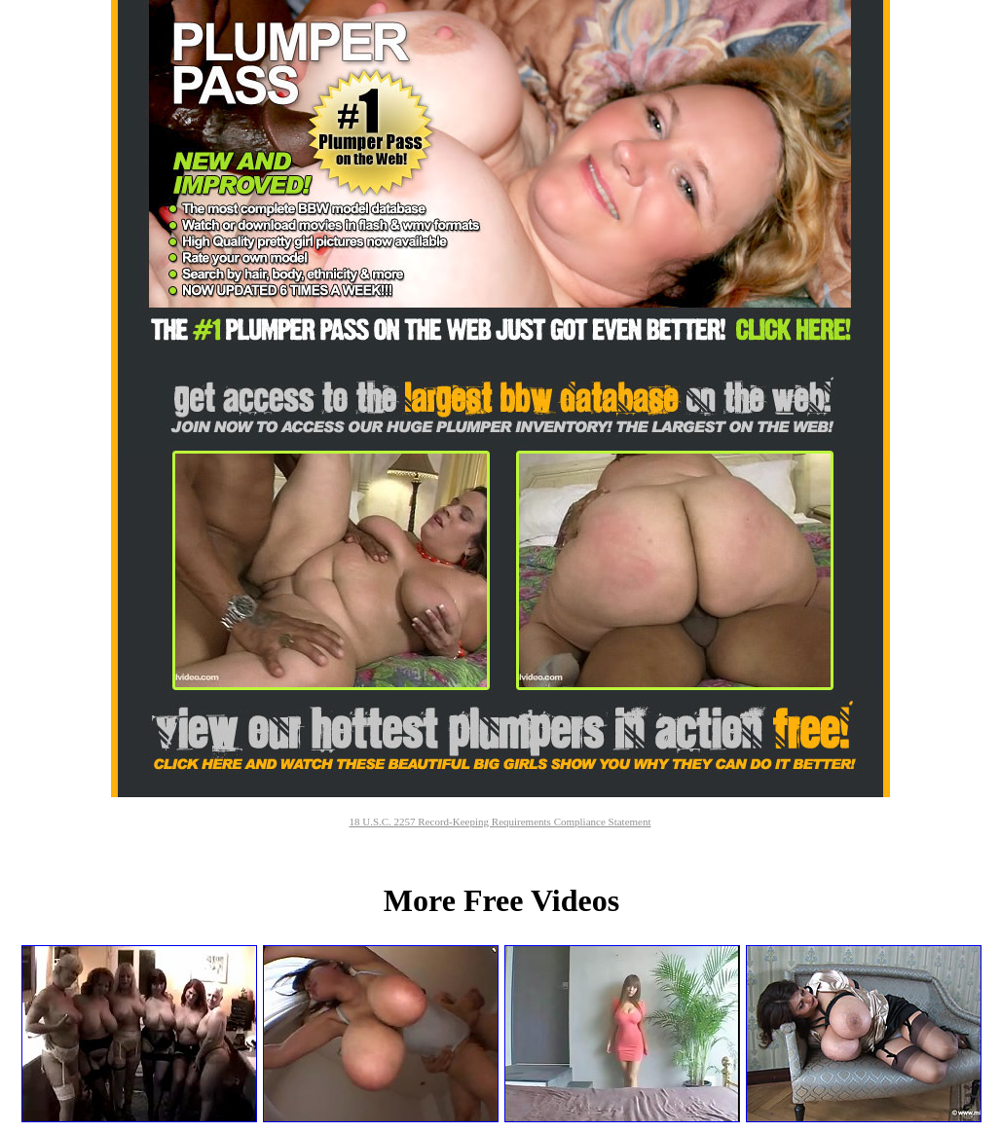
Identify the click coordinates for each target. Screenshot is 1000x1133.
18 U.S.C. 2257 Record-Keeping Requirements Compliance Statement (499, 821)
